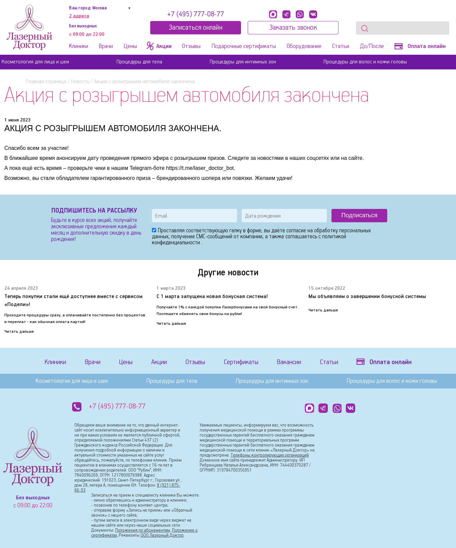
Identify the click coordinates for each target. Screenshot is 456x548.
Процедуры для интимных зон (243, 62)
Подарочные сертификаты (243, 46)
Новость (80, 81)
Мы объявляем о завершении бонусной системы (367, 296)
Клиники (78, 46)
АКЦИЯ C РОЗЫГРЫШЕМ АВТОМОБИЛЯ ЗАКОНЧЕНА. (112, 128)
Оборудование (304, 46)
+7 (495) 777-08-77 (195, 14)
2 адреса (79, 16)
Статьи (340, 46)
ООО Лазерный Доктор (162, 535)
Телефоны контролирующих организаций (270, 455)
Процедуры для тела (139, 62)
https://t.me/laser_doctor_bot (200, 168)
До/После (372, 46)
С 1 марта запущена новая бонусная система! (212, 296)
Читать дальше (19, 331)
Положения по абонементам (142, 530)
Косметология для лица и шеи (35, 62)
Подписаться (359, 215)
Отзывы (191, 46)
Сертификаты (241, 362)
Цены (130, 46)
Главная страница (46, 81)
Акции (159, 362)
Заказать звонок (293, 28)
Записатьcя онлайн (195, 28)
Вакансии (289, 362)
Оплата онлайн (420, 46)
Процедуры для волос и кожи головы (365, 62)
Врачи (106, 46)
